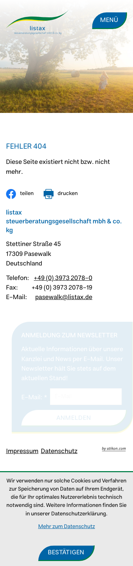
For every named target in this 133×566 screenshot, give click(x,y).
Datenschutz (59, 451)
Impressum (22, 451)
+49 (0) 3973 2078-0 (63, 278)
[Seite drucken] (61, 194)
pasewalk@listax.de (63, 297)
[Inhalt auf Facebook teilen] (20, 194)
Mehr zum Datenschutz (66, 527)
